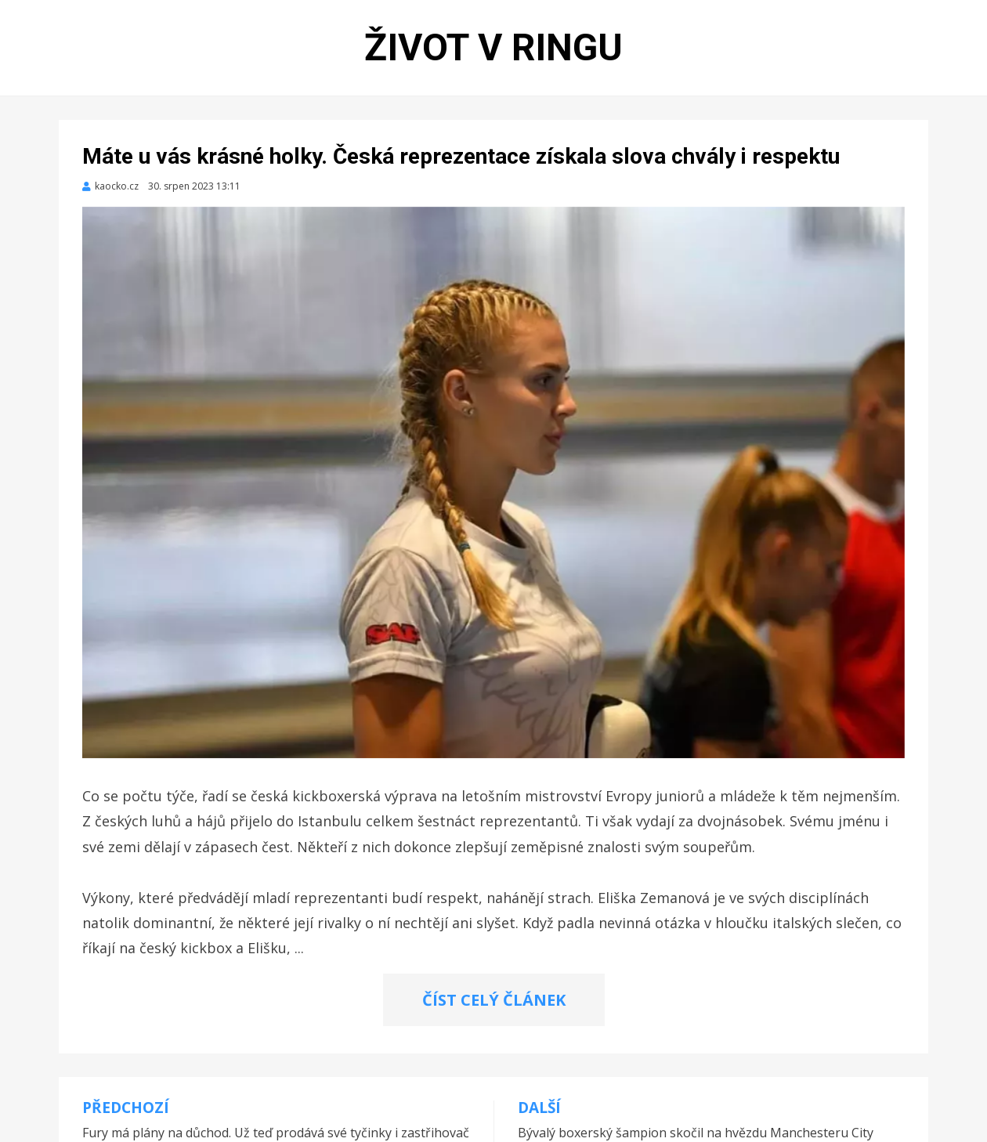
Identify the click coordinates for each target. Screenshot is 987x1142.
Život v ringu (493, 47)
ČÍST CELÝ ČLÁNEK (494, 999)
